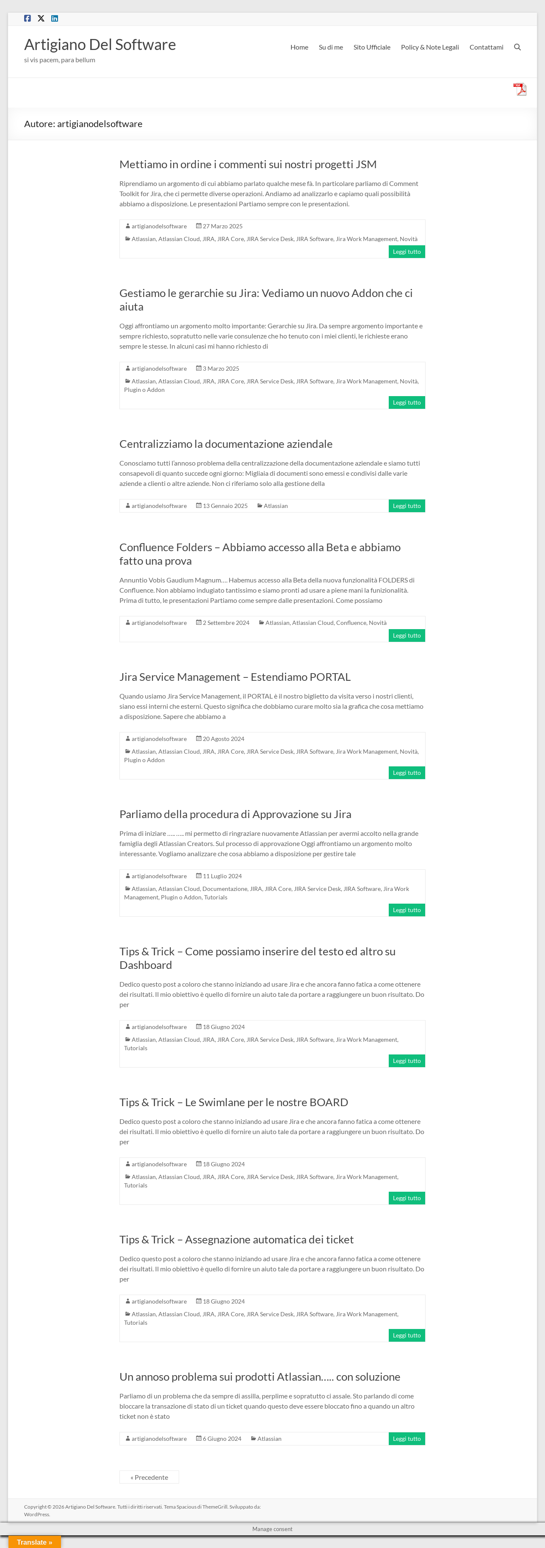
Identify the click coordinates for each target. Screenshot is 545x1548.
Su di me (331, 47)
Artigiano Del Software (100, 44)
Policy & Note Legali (430, 47)
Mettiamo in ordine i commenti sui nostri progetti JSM (248, 164)
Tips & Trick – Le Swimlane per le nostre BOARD (234, 1102)
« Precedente (149, 1477)
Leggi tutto (407, 251)
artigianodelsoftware (159, 226)
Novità (409, 238)
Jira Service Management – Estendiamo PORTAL (235, 676)
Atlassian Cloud (179, 238)
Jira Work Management (366, 238)
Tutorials (215, 897)
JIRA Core (230, 238)
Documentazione (224, 888)
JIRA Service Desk (269, 238)
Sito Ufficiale (372, 47)
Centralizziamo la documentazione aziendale (226, 443)
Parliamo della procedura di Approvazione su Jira (235, 814)
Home (299, 47)
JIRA (208, 238)
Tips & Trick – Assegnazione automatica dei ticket (236, 1239)
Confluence (351, 622)
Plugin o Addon (144, 389)
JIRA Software (314, 238)
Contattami (487, 47)
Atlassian (144, 238)
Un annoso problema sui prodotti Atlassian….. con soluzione (260, 1376)
